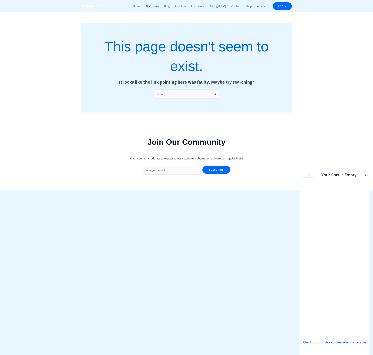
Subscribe (216, 169)
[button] (282, 6)
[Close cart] (308, 174)
